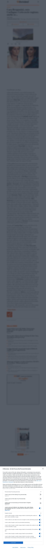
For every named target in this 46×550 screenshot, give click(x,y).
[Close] (43, 469)
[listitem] (23, 491)
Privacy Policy (31, 547)
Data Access (23, 547)
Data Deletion (15, 547)
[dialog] (23, 508)
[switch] (40, 494)
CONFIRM (13, 542)
